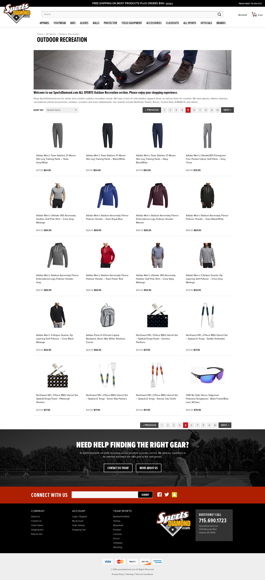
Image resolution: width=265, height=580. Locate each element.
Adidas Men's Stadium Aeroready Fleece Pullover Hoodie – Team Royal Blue (107, 217)
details (169, 4)
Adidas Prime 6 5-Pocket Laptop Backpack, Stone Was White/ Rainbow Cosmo (105, 339)
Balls (96, 23)
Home (40, 34)
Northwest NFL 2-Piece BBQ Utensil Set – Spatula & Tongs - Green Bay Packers (107, 397)
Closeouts (172, 23)
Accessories (154, 23)
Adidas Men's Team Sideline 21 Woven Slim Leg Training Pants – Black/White (106, 157)
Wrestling (117, 547)
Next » (227, 110)
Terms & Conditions (144, 574)
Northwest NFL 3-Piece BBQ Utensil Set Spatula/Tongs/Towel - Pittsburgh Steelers (57, 399)
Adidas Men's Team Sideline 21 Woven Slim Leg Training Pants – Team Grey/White (56, 159)
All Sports (189, 23)
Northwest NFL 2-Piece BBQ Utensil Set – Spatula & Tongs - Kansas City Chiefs (157, 397)
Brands (221, 23)
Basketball (118, 525)
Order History (78, 525)
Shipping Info (37, 529)
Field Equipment (132, 23)
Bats (73, 23)
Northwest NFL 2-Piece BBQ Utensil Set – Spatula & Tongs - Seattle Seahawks (207, 337)
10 (217, 110)
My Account (77, 521)
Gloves (84, 23)
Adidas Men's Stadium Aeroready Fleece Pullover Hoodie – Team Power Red (107, 277)
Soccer (116, 538)
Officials (206, 23)
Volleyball (117, 543)
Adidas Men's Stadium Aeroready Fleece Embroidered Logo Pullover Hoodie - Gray (57, 279)
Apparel (44, 23)
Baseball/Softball (121, 516)
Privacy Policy (118, 574)
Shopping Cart (79, 529)
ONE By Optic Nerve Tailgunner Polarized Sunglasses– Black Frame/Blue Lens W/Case (207, 399)
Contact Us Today (118, 468)
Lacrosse (117, 534)
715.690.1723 (256, 4)
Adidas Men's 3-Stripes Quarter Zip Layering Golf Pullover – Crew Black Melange (55, 339)
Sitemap (130, 574)
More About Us (149, 468)
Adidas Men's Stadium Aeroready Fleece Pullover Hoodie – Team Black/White (207, 217)
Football (117, 529)
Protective (110, 23)
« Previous (152, 110)
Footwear (60, 23)
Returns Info (36, 534)
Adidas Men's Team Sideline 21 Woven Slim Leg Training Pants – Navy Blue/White (156, 159)
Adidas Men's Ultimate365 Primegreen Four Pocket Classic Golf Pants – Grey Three (206, 159)
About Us (35, 516)
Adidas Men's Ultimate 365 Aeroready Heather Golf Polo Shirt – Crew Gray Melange (56, 219)
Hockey (116, 521)
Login (74, 516)
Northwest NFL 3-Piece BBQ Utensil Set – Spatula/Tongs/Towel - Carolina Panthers (157, 339)
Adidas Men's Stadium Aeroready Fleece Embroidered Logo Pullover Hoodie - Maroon (157, 219)
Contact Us (36, 521)
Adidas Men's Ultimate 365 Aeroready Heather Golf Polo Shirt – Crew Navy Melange (156, 279)
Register (83, 516)
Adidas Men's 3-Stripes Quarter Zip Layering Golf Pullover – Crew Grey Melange (204, 279)
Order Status (37, 525)
